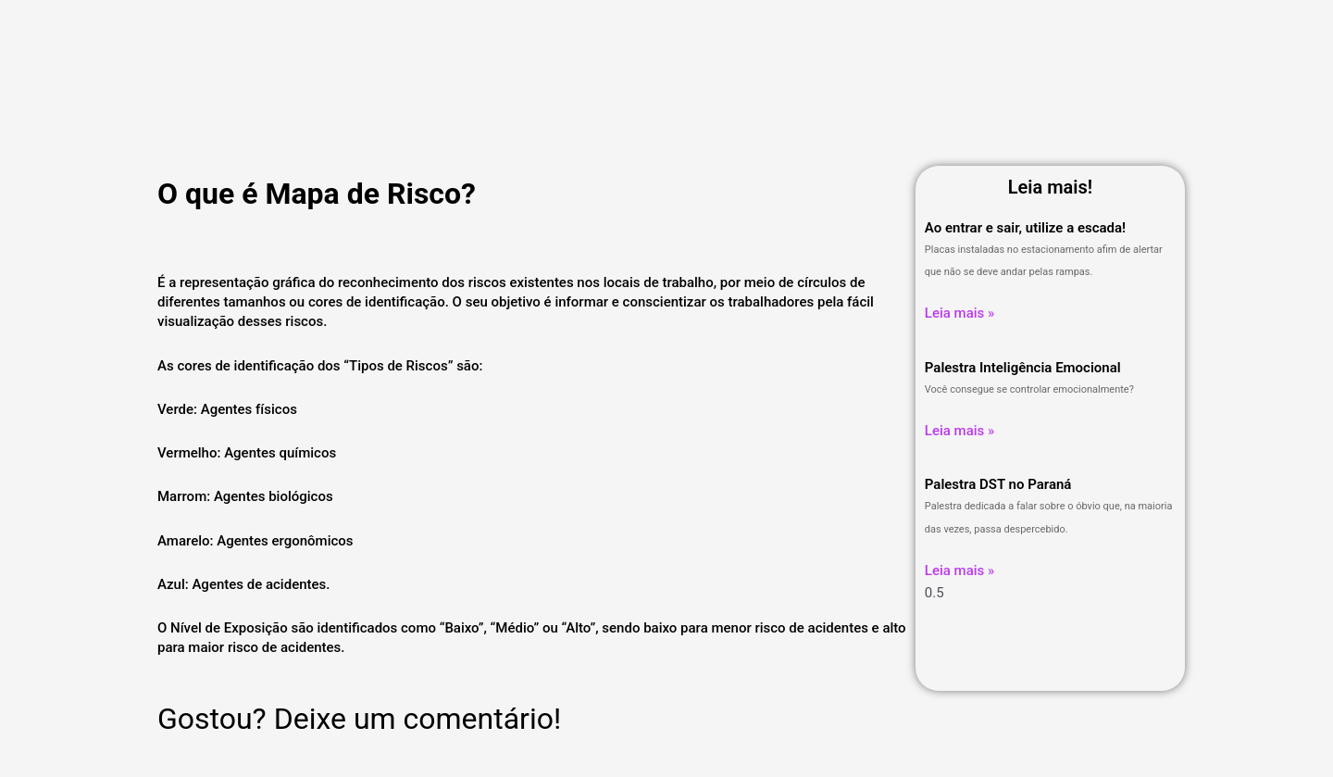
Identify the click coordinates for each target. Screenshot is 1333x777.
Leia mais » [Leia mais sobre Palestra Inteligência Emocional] (959, 430)
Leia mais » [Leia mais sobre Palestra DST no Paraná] (959, 570)
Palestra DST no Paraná (998, 484)
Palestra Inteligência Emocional (1023, 367)
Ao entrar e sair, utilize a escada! (1025, 227)
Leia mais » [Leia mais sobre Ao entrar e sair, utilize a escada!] (959, 313)
